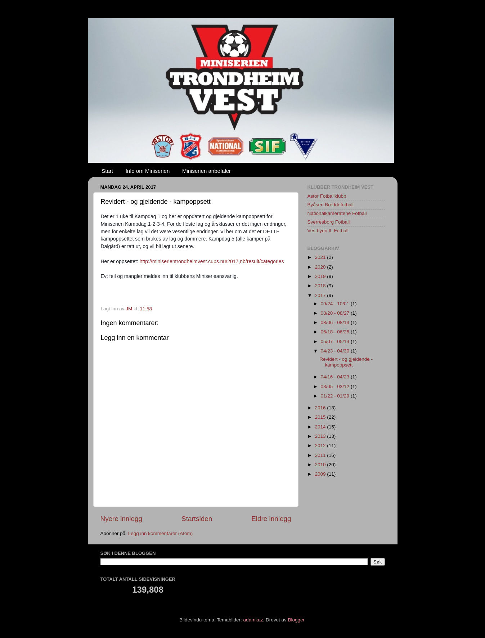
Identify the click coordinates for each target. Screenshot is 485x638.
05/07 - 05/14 (336, 341)
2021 (321, 257)
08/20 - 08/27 (336, 313)
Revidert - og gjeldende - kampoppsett (346, 362)
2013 (321, 436)
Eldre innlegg (271, 518)
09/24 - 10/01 (336, 303)
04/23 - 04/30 (336, 351)
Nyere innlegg (121, 518)
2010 (321, 464)
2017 (321, 295)
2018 (321, 285)
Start (107, 171)
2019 (321, 276)
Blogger (296, 620)
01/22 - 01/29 (336, 396)
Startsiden (196, 518)
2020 (321, 267)
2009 (321, 474)
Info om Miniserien (148, 171)
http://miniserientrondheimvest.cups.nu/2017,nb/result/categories (212, 261)
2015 (321, 417)
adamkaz (253, 620)
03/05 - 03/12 (336, 386)
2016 (321, 407)
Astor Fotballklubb (326, 196)
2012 (321, 445)
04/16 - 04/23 (336, 376)
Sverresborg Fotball (328, 222)
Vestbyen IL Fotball (328, 230)
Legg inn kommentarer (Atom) (160, 533)
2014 (321, 427)
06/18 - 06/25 (336, 331)
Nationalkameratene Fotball (337, 213)
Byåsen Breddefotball (330, 204)
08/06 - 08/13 (336, 322)
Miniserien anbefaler (206, 171)
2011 (321, 455)
